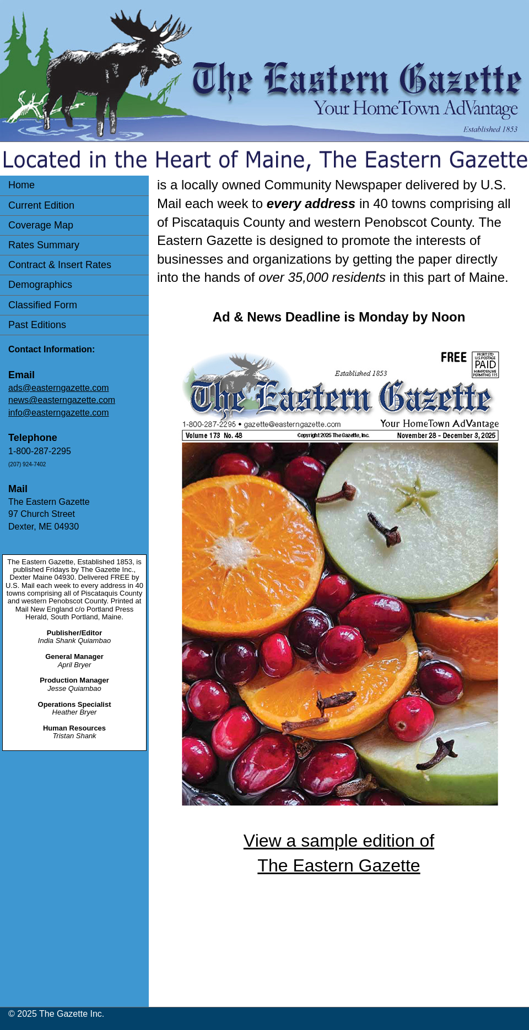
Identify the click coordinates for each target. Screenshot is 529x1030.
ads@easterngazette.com (58, 388)
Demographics (40, 284)
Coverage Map (40, 225)
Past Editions (37, 324)
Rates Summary (43, 244)
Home (21, 184)
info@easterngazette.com (58, 412)
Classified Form (42, 304)
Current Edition (41, 205)
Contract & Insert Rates (59, 264)
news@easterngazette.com (61, 400)
